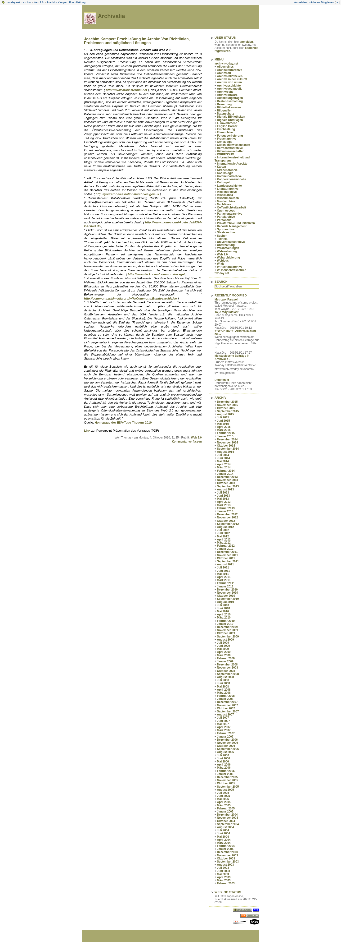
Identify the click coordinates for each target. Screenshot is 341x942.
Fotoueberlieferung (230, 135)
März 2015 (223, 430)
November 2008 (227, 667)
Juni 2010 (223, 608)
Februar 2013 (226, 508)
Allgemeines (225, 66)
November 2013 (227, 480)
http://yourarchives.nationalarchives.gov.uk (127, 194)
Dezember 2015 (227, 401)
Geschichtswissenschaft (233, 145)
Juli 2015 (223, 417)
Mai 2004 (223, 836)
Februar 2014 (226, 470)
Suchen (222, 235)
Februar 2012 (226, 545)
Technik (222, 238)
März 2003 (223, 880)
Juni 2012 (223, 533)
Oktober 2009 (226, 633)
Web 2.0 (38, 2)
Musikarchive (226, 201)
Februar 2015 (226, 433)
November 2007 (227, 705)
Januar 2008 (225, 699)
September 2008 (228, 674)
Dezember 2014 (227, 439)
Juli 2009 (223, 642)
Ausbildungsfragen (230, 98)
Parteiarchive (226, 216)
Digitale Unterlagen (230, 120)
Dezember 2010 (227, 589)
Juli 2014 (223, 455)
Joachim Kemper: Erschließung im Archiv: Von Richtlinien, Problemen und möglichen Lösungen (137, 41)
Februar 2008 (226, 695)
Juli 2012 (223, 530)
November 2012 (227, 517)
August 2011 (225, 564)
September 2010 (228, 598)
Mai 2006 (223, 761)
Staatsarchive (226, 232)
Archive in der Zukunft (232, 79)
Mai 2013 (223, 498)
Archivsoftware (227, 95)
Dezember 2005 (227, 777)
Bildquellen (224, 110)
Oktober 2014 (226, 445)
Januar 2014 (225, 474)
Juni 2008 (223, 683)
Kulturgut (223, 182)
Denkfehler (222, 380)
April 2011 (223, 577)
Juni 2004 (223, 833)
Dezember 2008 (227, 664)
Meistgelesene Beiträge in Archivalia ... (232, 357)
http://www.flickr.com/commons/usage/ (156, 274)
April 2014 (223, 464)
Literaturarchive (227, 188)
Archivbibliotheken (229, 76)
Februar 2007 (226, 733)
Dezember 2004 (227, 814)
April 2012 (223, 539)
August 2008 (225, 677)
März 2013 (223, 505)
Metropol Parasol (226, 299)
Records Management (232, 226)
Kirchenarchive (227, 170)
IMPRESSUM (225, 154)
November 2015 (227, 405)
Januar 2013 (225, 511)
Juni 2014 (223, 458)
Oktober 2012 (226, 520)
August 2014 (225, 451)
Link (87, 430)
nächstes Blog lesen (321, 2)
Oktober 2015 (226, 408)
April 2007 (223, 727)
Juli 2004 (223, 830)
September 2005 (228, 786)
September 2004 (228, 824)
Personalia (224, 220)
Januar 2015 (225, 436)
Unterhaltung (226, 245)
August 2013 (225, 489)
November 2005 (227, 780)
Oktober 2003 (226, 858)
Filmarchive (225, 132)
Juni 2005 (223, 796)
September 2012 (228, 524)
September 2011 (228, 561)
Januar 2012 (225, 548)
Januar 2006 (225, 774)
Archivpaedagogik (229, 88)
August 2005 (225, 789)
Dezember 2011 (227, 552)
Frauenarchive (226, 138)
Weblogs (223, 260)
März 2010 (223, 617)
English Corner (227, 126)
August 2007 (225, 714)
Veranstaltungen (228, 248)
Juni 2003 (223, 871)
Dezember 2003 (227, 852)
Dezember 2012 (227, 514)
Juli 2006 (223, 755)
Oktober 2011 (226, 558)
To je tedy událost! (227, 312)
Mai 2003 (223, 874)
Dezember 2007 (227, 702)
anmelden (246, 41)
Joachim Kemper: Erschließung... (67, 2)
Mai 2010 (223, 611)
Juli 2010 (223, 605)
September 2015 (228, 411)
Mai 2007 (223, 724)
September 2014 (228, 448)
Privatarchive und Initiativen (236, 223)
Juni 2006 (223, 758)
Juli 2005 (223, 792)
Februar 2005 (226, 808)
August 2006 (225, 752)
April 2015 (223, 427)
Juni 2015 (223, 420)
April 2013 (223, 501)
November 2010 (227, 592)
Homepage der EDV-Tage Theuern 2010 (123, 422)
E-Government (227, 123)
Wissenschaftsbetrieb (231, 270)
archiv (27, 2)
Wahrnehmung (227, 251)
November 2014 (227, 442)
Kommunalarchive (229, 176)
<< (337, 2)
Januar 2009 (225, 661)
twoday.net (13, 2)
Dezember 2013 (227, 477)
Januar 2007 (225, 736)
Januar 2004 (225, 849)
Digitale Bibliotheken (231, 116)
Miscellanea (225, 195)
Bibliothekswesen (229, 107)
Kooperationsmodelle (231, 179)
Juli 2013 (223, 492)
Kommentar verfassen (187, 441)
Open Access (226, 210)
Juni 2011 (223, 571)
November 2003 (227, 855)
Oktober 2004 (226, 821)
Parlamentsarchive (229, 213)
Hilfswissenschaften (230, 151)
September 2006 (228, 749)
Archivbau (224, 73)
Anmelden (300, 2)
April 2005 (223, 802)
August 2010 (225, 602)
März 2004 (223, 843)
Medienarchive (227, 192)
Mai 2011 (223, 574)
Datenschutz (225, 113)
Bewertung (224, 104)
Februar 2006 (226, 771)
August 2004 (225, 827)
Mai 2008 (223, 686)
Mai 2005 (223, 799)
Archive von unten (229, 82)
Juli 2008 (223, 680)
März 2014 (223, 467)
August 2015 (225, 414)
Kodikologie (225, 173)
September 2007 (228, 711)
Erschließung (226, 129)
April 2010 (223, 614)
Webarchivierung (228, 257)
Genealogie (224, 141)
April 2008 (223, 689)
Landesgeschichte (229, 185)
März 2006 (223, 767)
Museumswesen (228, 198)
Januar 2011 (225, 586)
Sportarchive (225, 229)
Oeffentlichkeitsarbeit (231, 207)
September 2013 (228, 486)
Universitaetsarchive (231, 242)
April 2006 (223, 764)
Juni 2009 (223, 645)
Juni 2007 (223, 721)
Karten (221, 166)
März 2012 (223, 542)
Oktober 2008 (226, 671)
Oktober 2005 (226, 783)
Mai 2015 (223, 423)
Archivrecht (225, 91)
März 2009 (223, 655)
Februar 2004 (226, 846)
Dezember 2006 (227, 739)
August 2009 (225, 639)
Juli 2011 (223, 567)
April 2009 (223, 652)
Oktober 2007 (226, 708)
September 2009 (228, 636)
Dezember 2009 (227, 627)
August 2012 (225, 527)
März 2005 (223, 805)
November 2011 (227, 555)
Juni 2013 (223, 495)
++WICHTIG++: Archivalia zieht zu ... (235, 332)
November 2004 (227, 817)
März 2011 (223, 580)
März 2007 (223, 730)
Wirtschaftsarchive (229, 266)
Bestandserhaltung (230, 101)
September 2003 (228, 861)
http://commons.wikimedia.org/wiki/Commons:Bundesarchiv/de (130, 298)
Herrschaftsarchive (230, 148)
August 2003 (225, 864)
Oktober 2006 (226, 746)
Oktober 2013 (226, 483)
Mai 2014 (223, 461)
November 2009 (227, 630)
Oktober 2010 (226, 595)
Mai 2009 (223, 649)
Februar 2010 (226, 621)
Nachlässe (224, 204)
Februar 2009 (226, 658)
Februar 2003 (226, 883)
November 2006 (227, 742)
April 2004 (223, 839)
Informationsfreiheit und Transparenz (232, 159)
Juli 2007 (223, 717)
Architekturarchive (229, 70)
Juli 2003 (223, 867)
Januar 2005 (225, 811)
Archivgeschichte (229, 85)
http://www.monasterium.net (126, 90)
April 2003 (223, 877)
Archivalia (111, 16)
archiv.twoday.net (226, 63)
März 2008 (223, 692)
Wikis (220, 263)
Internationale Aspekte (232, 163)
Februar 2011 (226, 583)
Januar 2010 (225, 624)
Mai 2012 (223, 536)
